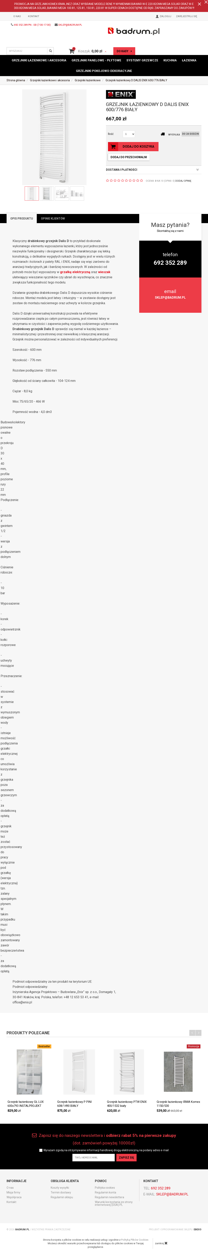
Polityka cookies (105, 1187)
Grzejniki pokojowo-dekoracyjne (104, 71)
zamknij (161, 1243)
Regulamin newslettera (109, 1197)
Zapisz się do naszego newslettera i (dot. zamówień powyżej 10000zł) (104, 1139)
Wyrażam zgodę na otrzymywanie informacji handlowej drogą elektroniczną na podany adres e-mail (106, 1150)
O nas (17, 16)
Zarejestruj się (186, 16)
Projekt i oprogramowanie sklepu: (175, 1229)
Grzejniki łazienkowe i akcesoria (39, 60)
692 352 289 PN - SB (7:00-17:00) (32, 24)
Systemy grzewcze (142, 60)
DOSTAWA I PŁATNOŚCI (152, 170)
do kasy (124, 51)
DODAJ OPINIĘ (183, 180)
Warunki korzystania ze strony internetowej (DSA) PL (114, 1203)
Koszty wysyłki (60, 1187)
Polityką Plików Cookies (134, 1239)
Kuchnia (170, 60)
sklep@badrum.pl (70, 24)
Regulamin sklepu (62, 1197)
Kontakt (33, 16)
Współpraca (14, 1197)
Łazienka (189, 60)
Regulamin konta (105, 1192)
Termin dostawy (61, 1192)
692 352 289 (160, 1188)
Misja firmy (13, 1192)
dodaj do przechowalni (129, 157)
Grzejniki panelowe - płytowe (96, 60)
